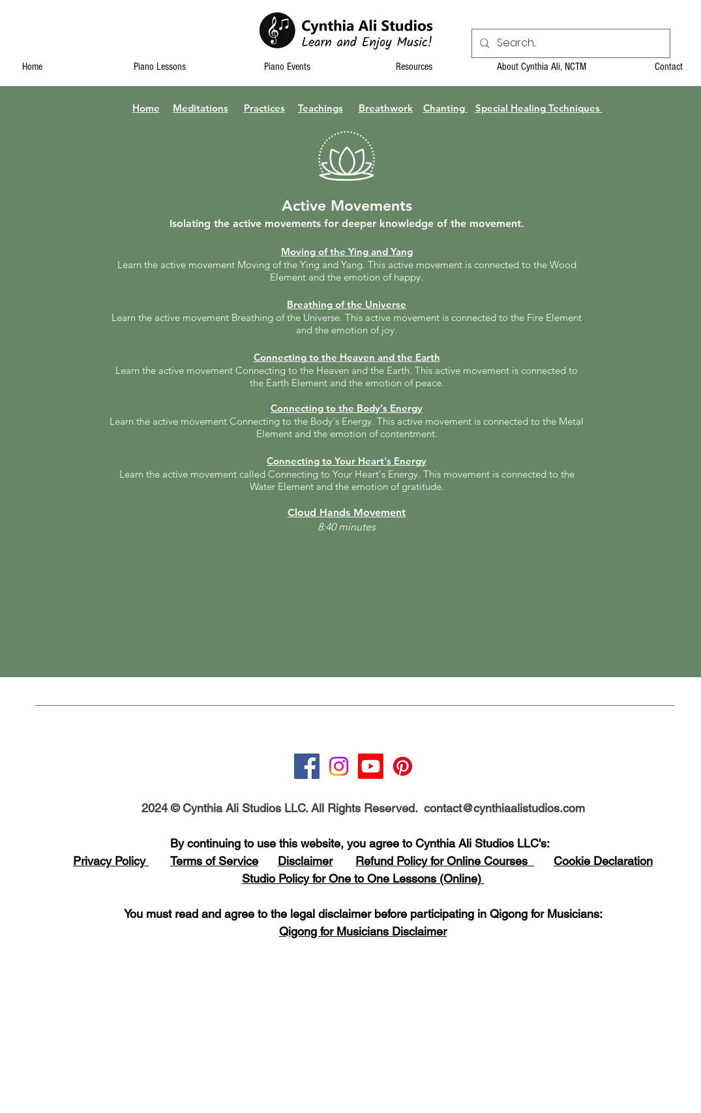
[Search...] (569, 43)
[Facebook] (307, 766)
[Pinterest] (402, 766)
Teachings (320, 108)
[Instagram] (338, 766)
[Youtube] (370, 766)
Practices (264, 108)
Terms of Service (214, 861)
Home (146, 108)
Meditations (200, 108)
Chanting (445, 108)
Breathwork (386, 108)
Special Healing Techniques (539, 108)
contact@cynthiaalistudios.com (504, 808)
